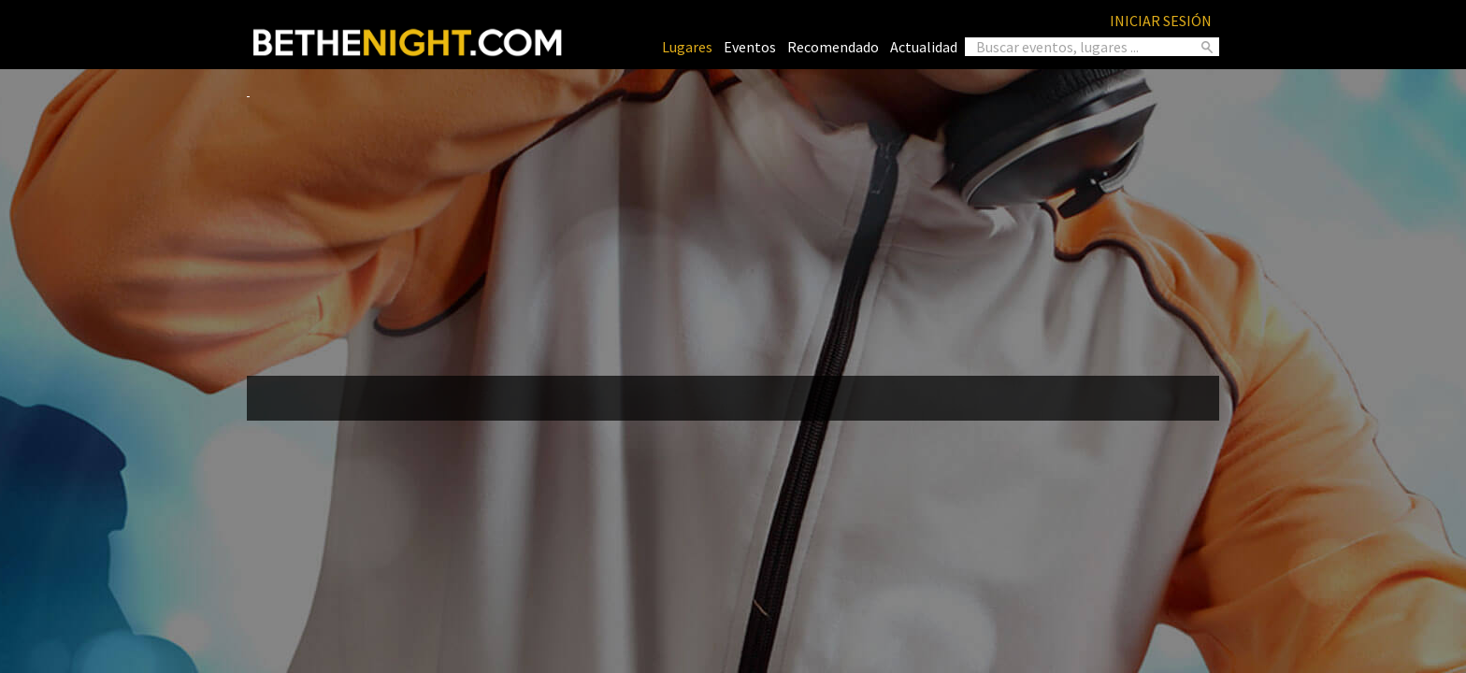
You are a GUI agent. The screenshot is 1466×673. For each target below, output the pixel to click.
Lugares (687, 46)
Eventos (750, 46)
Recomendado (833, 46)
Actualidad (923, 46)
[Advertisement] (733, 230)
